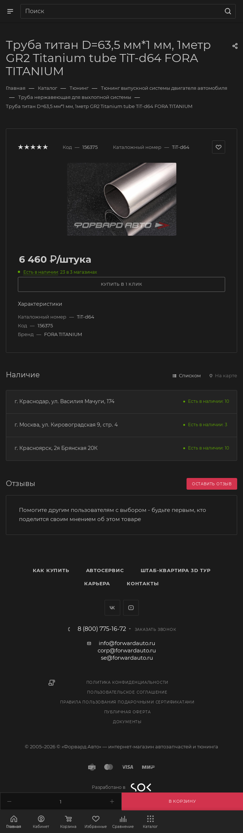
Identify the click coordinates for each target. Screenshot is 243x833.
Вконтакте (112, 608)
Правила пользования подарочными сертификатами (127, 702)
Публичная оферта (127, 712)
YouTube (131, 608)
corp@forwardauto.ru (127, 650)
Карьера (97, 583)
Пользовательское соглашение (127, 692)
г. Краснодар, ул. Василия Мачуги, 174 (64, 401)
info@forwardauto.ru (127, 643)
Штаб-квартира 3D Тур (176, 570)
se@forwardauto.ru (127, 657)
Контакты (142, 583)
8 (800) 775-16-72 (102, 629)
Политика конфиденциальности (127, 682)
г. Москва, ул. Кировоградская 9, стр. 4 (66, 424)
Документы (127, 722)
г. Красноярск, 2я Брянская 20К (56, 448)
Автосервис (105, 570)
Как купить (51, 570)
